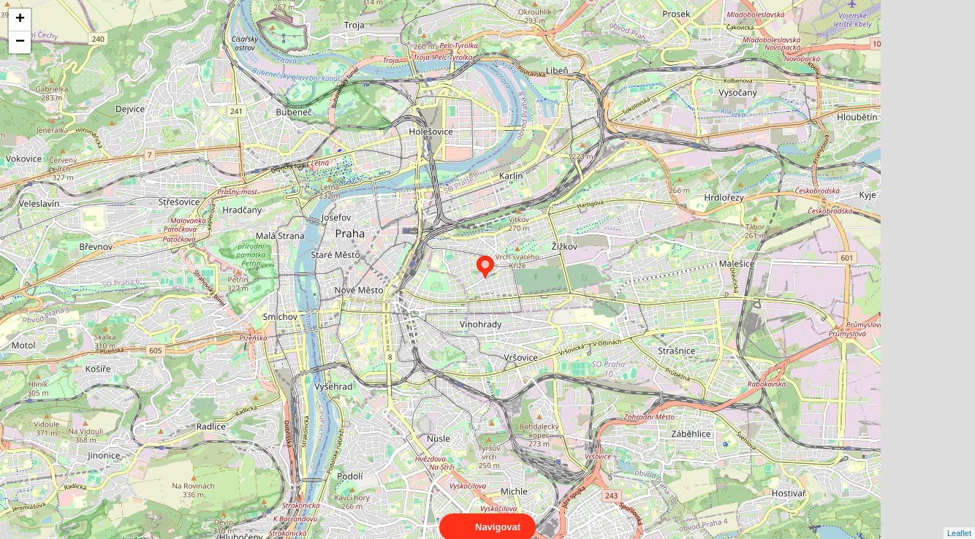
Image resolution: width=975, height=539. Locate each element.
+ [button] (20, 20)
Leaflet (959, 520)
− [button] (20, 42)
